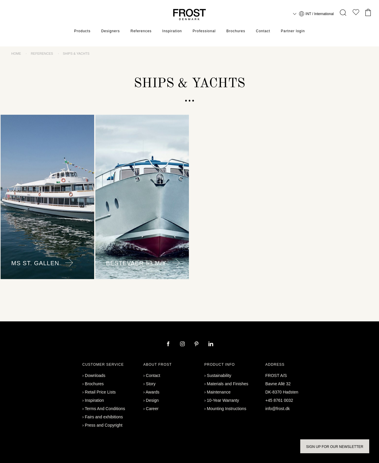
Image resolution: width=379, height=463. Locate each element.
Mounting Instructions (226, 408)
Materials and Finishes (227, 383)
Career (152, 408)
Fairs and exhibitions (104, 417)
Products (82, 31)
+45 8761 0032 (279, 400)
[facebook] (169, 344)
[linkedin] (210, 344)
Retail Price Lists (100, 392)
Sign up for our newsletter (334, 447)
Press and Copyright (104, 425)
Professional (204, 31)
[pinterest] (197, 344)
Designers (110, 31)
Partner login (293, 31)
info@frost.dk (277, 408)
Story (151, 383)
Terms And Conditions (105, 408)
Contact (263, 31)
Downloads (95, 375)
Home (16, 53)
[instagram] (183, 344)
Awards (152, 392)
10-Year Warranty (223, 400)
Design (152, 400)
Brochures (236, 31)
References (141, 31)
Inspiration (172, 31)
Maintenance (219, 392)
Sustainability (219, 375)
